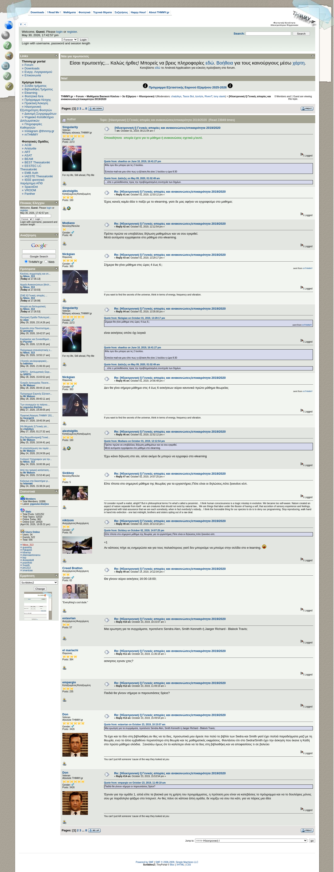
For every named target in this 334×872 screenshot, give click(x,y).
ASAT (28, 155)
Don (65, 714)
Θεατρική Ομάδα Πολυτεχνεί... (35, 317)
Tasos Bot (188, 96)
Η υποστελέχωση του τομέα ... (35, 448)
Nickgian (68, 254)
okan (26, 320)
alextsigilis (70, 191)
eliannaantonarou (31, 555)
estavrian (69, 618)
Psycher (27, 341)
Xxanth (26, 565)
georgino (28, 331)
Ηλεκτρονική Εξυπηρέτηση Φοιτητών (36, 108)
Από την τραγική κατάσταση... (35, 470)
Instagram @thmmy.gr (39, 131)
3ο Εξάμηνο (129, 96)
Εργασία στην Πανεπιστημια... (35, 328)
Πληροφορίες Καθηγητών (31, 125)
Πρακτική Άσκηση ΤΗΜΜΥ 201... (37, 415)
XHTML (180, 864)
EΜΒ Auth (31, 173)
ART (27, 152)
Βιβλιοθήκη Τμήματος (39, 89)
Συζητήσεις (121, 12)
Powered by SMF (145, 862)
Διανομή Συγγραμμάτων (40, 113)
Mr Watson (29, 385)
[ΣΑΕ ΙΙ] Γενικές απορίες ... (33, 295)
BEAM (29, 159)
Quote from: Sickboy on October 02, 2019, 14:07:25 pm (134, 530)
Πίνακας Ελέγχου (32, 203)
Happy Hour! (138, 12)
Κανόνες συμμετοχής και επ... (35, 273)
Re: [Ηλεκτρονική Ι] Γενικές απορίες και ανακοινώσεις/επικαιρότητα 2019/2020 (170, 191)
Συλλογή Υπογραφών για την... (36, 459)
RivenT (208, 96)
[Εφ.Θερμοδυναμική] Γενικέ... (35, 437)
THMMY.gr (67, 96)
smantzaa (27, 570)
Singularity (70, 127)
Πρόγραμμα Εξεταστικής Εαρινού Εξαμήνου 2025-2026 (188, 87)
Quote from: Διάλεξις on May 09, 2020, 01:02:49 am (132, 178)
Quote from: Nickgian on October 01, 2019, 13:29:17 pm (134, 318)
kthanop (26, 552)
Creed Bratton (72, 568)
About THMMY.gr (159, 12)
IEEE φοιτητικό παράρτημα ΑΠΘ (32, 181)
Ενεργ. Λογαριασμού (38, 72)
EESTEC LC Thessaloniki (30, 167)
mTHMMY (31, 134)
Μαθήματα (69, 12)
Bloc (172, 864)
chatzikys (28, 429)
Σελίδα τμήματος (36, 86)
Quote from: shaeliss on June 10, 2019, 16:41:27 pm (132, 161)
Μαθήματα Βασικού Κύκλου (103, 96)
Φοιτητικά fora (34, 96)
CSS (188, 864)
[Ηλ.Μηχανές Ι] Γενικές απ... (34, 426)
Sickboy (68, 473)
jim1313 (26, 568)
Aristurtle (30, 148)
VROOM (30, 190)
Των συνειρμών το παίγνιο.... (35, 404)
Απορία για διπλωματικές (33, 306)
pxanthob (27, 562)
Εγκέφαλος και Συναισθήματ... (35, 339)
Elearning (31, 92)
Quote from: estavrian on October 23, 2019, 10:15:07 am (134, 724)
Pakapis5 (27, 550)
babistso (28, 363)
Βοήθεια (224, 62)
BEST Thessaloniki (37, 162)
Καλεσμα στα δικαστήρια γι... (35, 481)
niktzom (68, 520)
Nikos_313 (29, 276)
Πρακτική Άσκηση (36, 103)
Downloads (37, 12)
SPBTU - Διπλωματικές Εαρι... (35, 372)
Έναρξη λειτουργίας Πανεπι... (35, 383)
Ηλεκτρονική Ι (147, 96)
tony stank (219, 96)
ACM (28, 145)
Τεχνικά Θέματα (102, 12)
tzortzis (199, 96)
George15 (28, 418)
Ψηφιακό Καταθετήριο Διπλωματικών (37, 118)
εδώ (210, 62)
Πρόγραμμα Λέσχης (38, 99)
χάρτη (298, 62)
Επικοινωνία (33, 75)
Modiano (68, 223)
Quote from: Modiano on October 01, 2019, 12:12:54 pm (134, 441)
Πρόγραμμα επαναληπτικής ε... (36, 350)
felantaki (28, 483)
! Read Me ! (54, 12)
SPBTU (27, 374)
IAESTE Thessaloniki (39, 176)
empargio (69, 682)
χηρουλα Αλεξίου (32, 407)
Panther (30, 193)
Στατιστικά (27, 491)
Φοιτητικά (84, 12)
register (72, 31)
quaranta (27, 547)
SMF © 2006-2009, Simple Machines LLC (176, 862)
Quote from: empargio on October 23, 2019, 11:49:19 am (135, 782)
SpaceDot (31, 186)
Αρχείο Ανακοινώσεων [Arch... (35, 284)
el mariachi (70, 650)
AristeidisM (28, 560)
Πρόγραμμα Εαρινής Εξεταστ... (36, 393)
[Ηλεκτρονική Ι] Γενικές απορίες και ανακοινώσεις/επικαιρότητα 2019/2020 (167, 128)
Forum (29, 65)
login (59, 31)
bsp (24, 557)
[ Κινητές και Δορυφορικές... (34, 361)
